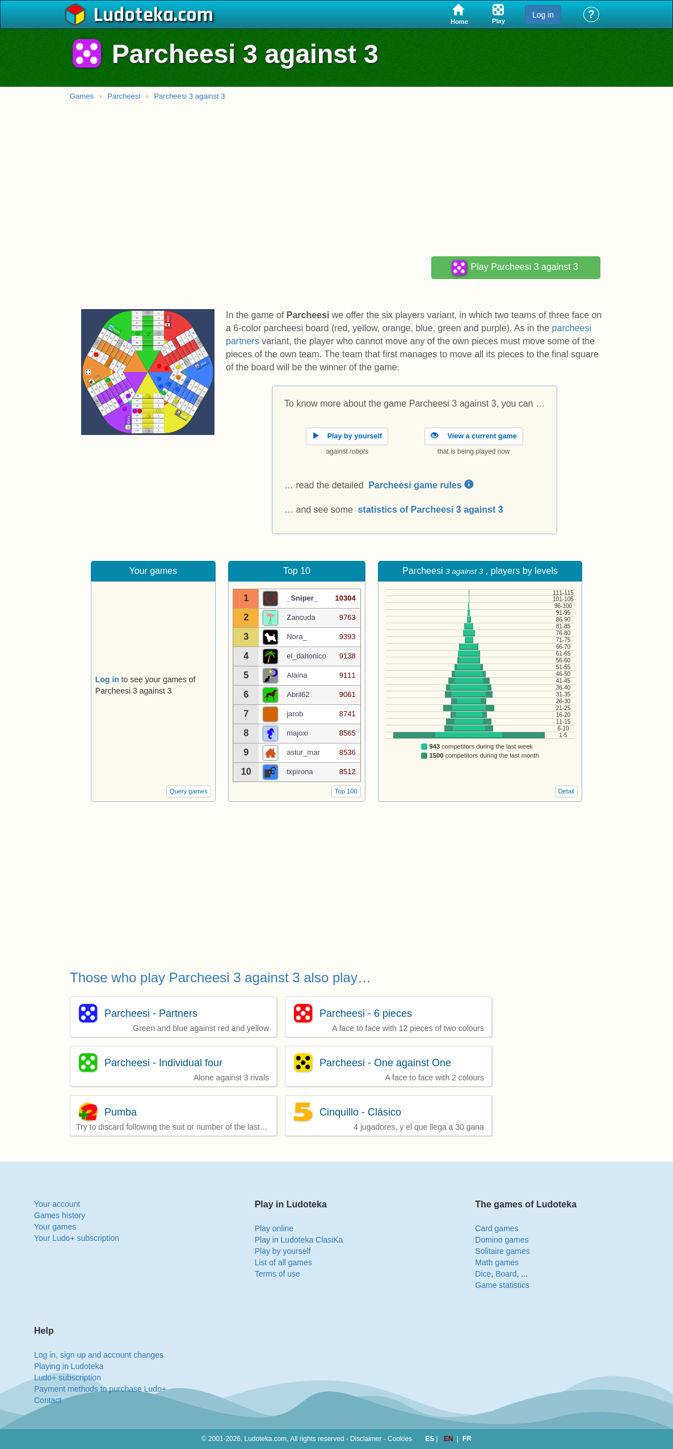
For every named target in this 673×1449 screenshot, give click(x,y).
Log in (543, 14)
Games (82, 96)
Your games (55, 1226)
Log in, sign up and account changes (98, 1354)
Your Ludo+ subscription (76, 1238)
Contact (47, 1400)
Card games (496, 1228)
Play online (274, 1228)
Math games (497, 1262)
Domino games (501, 1239)
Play (514, 268)
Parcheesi (123, 96)
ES (430, 1439)
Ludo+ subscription (67, 1377)
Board (505, 1273)
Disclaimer (366, 1439)
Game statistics (502, 1285)
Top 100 (346, 791)
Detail (566, 791)
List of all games (283, 1262)
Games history (59, 1215)
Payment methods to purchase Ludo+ (100, 1388)
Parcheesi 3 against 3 (189, 96)
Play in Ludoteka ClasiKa (299, 1239)
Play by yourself (283, 1251)
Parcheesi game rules (420, 485)
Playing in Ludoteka (68, 1366)
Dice (483, 1273)
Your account (57, 1204)
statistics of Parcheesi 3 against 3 (430, 509)
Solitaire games (502, 1251)
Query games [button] (189, 791)
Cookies (400, 1439)
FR (467, 1439)
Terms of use (277, 1273)
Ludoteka (134, 15)
